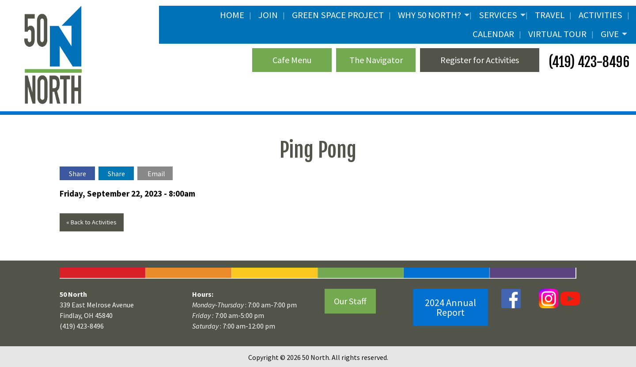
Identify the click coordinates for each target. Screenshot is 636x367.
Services (498, 15)
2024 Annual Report (450, 307)
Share (77, 173)
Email (156, 173)
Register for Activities (479, 59)
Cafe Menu (292, 59)
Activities (600, 15)
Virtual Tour (557, 34)
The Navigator (376, 59)
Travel (549, 15)
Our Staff (350, 300)
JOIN (268, 15)
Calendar (493, 34)
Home (232, 15)
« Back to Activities (91, 222)
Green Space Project (338, 15)
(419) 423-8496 (587, 62)
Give (610, 34)
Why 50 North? (429, 15)
